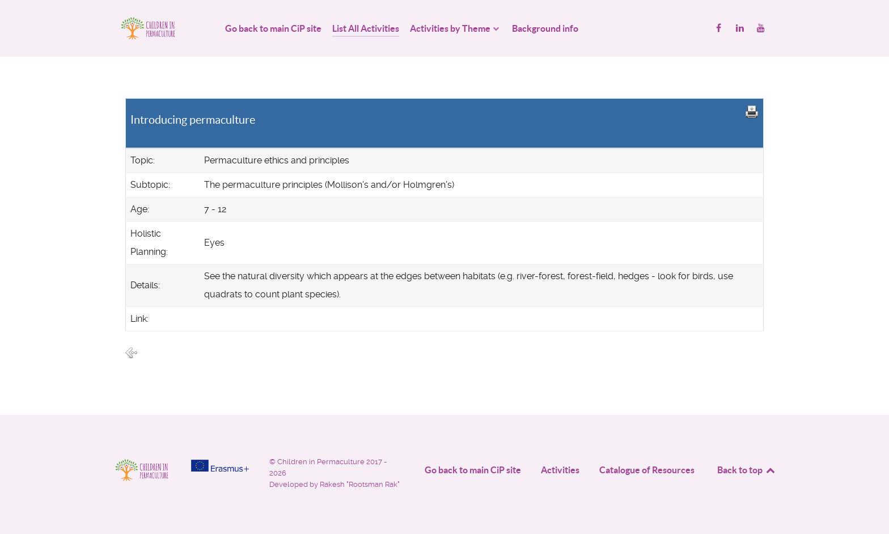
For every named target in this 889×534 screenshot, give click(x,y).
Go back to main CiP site (473, 470)
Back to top (746, 470)
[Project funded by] (220, 465)
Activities (560, 470)
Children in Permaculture (321, 461)
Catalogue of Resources (647, 470)
